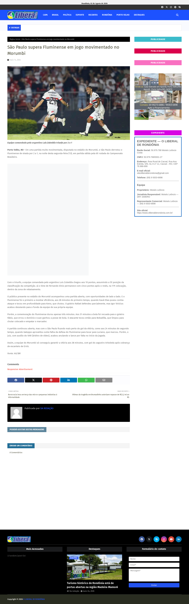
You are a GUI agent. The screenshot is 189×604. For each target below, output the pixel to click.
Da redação (74, 591)
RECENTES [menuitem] (93, 15)
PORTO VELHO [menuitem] (123, 15)
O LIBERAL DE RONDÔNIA (34, 599)
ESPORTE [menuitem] (80, 15)
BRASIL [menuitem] (55, 15)
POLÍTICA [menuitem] (67, 15)
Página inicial (15, 39)
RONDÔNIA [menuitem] (107, 15)
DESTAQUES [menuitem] (139, 15)
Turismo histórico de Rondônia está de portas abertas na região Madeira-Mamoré (92, 585)
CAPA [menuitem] (45, 15)
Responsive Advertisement (19, 369)
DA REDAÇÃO (46, 408)
